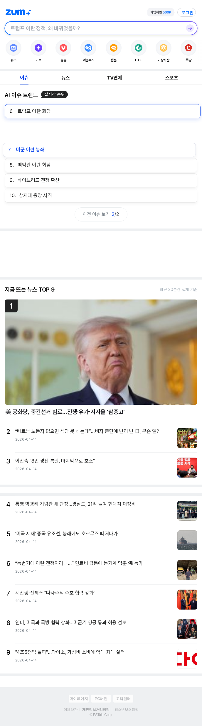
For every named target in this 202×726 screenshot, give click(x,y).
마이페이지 (79, 698)
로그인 (187, 12)
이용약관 (70, 710)
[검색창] (93, 28)
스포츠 (171, 78)
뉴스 (65, 78)
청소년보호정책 (126, 710)
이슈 (24, 78)
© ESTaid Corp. (101, 715)
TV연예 (114, 78)
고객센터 (123, 698)
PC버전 (101, 698)
